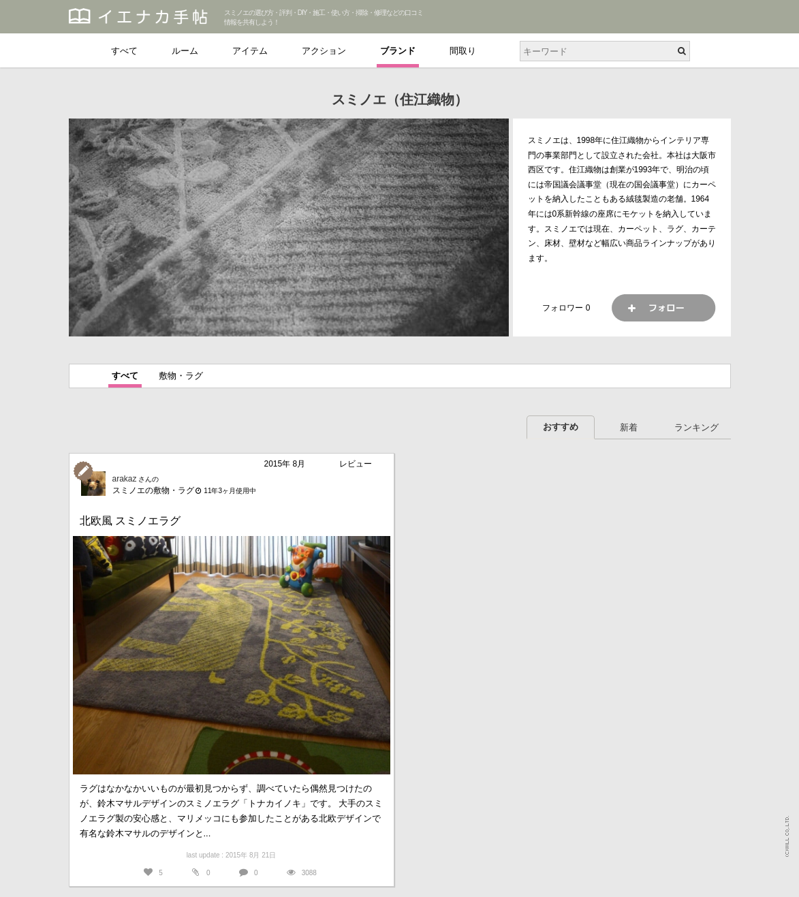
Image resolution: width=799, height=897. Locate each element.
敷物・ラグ (181, 376)
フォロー (663, 307)
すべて (124, 51)
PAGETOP (775, 880)
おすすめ (560, 427)
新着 (629, 427)
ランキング (696, 427)
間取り (463, 51)
